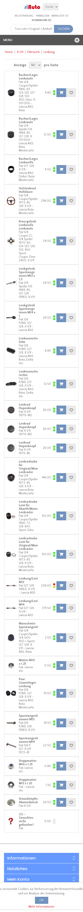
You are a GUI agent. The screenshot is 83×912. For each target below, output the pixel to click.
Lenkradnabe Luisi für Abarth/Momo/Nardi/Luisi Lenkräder (37, 507)
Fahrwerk (33, 52)
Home (9, 52)
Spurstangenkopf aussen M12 (30, 717)
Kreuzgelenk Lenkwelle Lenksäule (27, 225)
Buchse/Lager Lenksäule (28, 76)
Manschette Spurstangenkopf (30, 625)
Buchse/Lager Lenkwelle (28, 160)
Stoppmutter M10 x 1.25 (28, 762)
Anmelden (42, 15)
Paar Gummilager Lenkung (27, 682)
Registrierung (24, 15)
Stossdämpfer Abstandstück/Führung (35, 800)
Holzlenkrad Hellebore (27, 190)
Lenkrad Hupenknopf (27, 406)
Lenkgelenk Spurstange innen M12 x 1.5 (27, 274)
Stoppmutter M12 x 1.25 (28, 781)
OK (41, 900)
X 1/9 (20, 52)
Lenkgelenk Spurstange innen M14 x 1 (27, 311)
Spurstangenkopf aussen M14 (30, 740)
